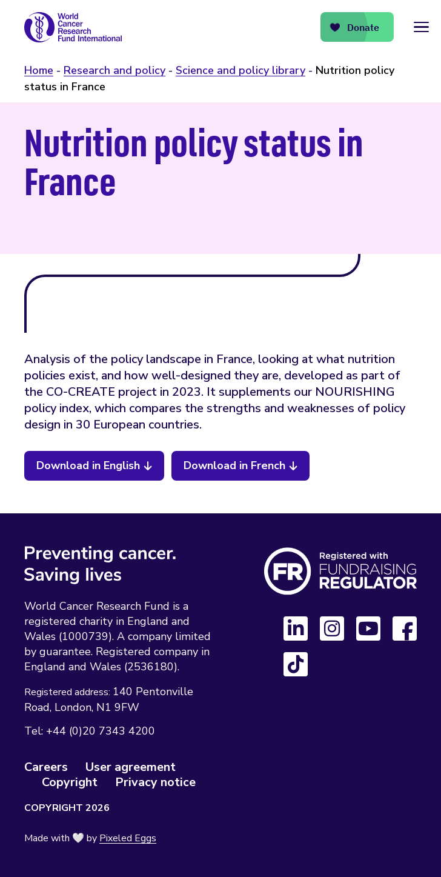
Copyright (70, 782)
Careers (46, 767)
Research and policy (114, 70)
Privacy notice (155, 782)
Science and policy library (240, 70)
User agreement (130, 767)
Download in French (234, 465)
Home (38, 70)
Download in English (88, 465)
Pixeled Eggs (127, 838)
